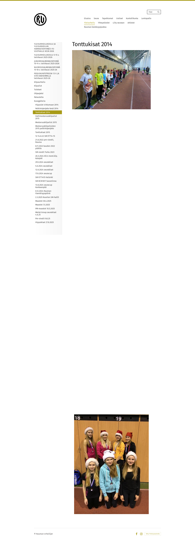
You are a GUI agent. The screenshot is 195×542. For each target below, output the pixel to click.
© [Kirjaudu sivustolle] (35, 534)
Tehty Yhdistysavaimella (153, 534)
